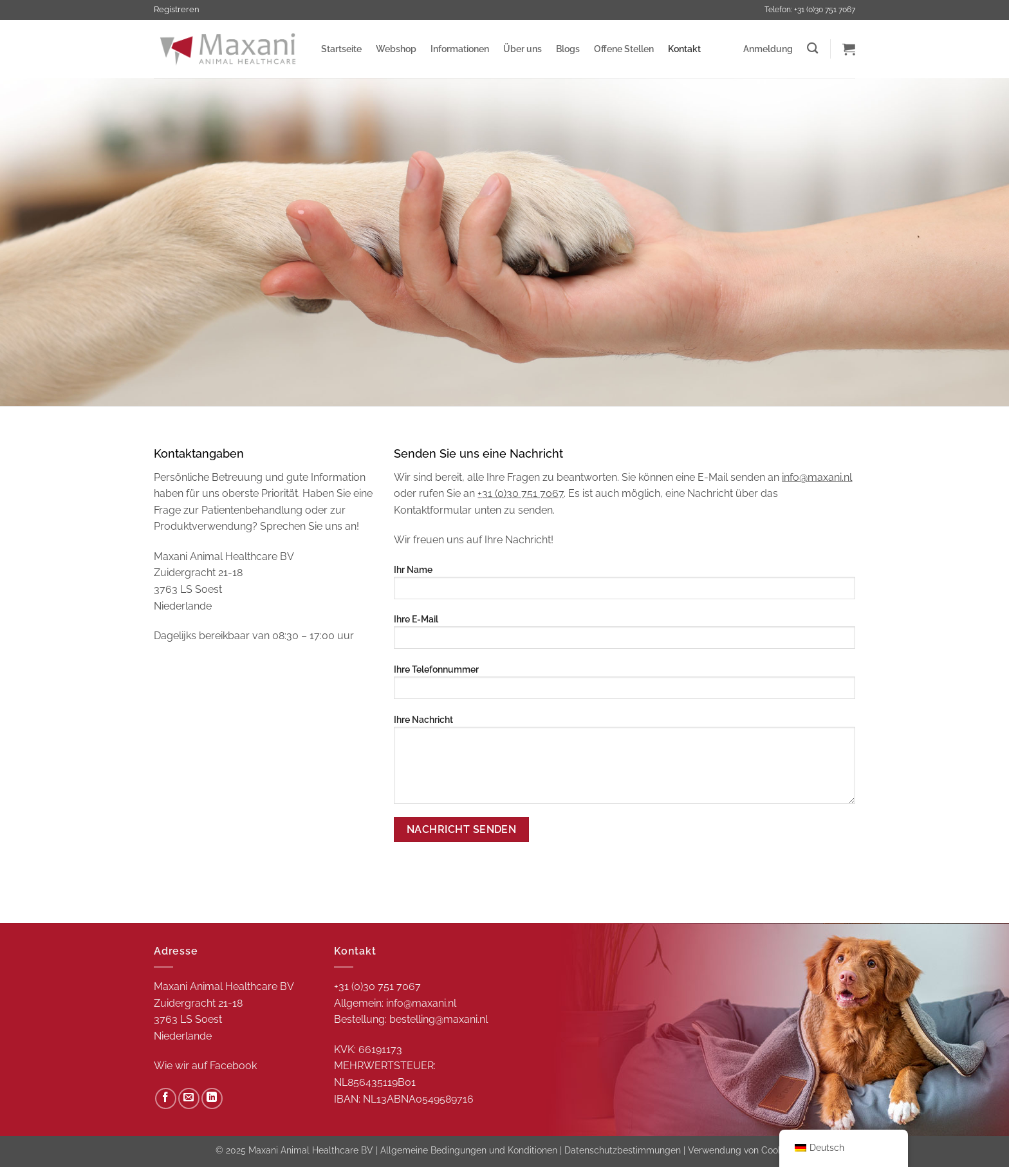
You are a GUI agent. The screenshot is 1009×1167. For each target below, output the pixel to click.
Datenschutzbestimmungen (622, 1149)
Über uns (522, 48)
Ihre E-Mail (624, 635)
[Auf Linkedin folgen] (212, 1098)
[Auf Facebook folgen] (165, 1098)
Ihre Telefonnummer (624, 686)
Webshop (396, 48)
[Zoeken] (812, 48)
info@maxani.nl (817, 477)
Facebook (233, 1066)
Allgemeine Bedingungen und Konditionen (468, 1149)
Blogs (568, 48)
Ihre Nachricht (624, 763)
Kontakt (684, 48)
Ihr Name (624, 586)
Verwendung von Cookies (741, 1149)
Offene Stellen (624, 48)
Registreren (176, 9)
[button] (768, 49)
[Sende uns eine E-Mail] (188, 1098)
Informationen (459, 48)
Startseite (341, 48)
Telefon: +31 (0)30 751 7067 (809, 9)
